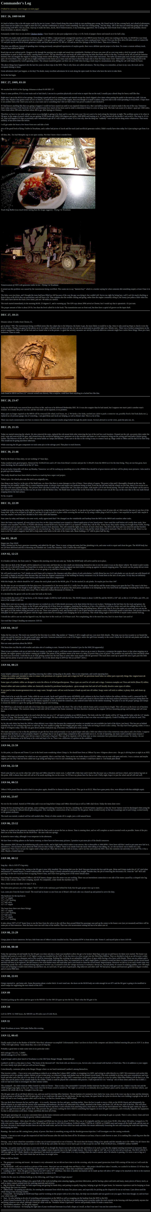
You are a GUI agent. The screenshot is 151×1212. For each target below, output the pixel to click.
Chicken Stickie (37, 34)
